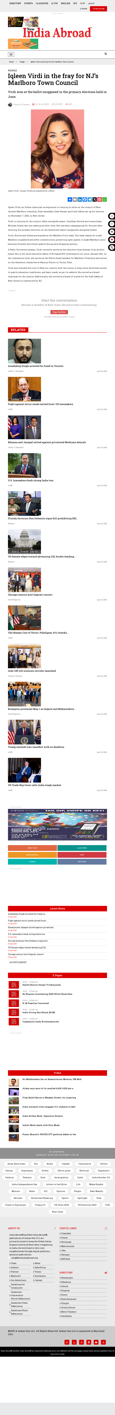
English (65, 3)
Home (13, 62)
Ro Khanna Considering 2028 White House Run (47, 1043)
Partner (15, 1321)
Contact (38, 1329)
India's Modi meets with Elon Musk (41, 1174)
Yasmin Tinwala (19, 105)
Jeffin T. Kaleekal (16, 420)
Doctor (64, 1344)
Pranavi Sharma (15, 725)
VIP (54, 3)
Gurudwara (66, 1365)
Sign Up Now (59, 361)
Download (33, 1031)
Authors (15, 1317)
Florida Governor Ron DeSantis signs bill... (28, 990)
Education (66, 1331)
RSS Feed (65, 1308)
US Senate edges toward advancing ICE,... (27, 997)
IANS (10, 459)
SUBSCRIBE (98, 8)
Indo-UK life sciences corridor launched (32, 720)
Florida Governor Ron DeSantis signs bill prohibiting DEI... (43, 567)
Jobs (82, 904)
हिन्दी (75, 3)
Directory (15, 3)
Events (28, 3)
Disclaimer (40, 1325)
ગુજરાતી (91, 3)
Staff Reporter (14, 649)
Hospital (65, 1340)
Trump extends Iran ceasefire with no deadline (36, 796)
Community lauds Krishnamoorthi (40, 1071)
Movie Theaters (68, 1361)
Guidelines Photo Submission (19, 1361)
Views (24, 1031)
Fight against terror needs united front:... (28, 970)
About (37, 1312)
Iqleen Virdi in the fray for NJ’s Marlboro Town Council (52, 62)
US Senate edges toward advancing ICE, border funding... (42, 605)
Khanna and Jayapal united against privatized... (31, 977)
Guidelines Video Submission (19, 1354)
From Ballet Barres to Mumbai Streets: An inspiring (49, 1147)
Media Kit (16, 1325)
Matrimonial (32, 904)
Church (64, 1335)
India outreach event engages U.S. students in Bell (48, 1156)
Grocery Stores (68, 1357)
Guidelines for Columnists (18, 1335)
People (24, 62)
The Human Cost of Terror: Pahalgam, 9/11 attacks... (38, 682)
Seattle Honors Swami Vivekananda (41, 1034)
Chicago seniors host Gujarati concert (30, 644)
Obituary (82, 911)
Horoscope (66, 1291)
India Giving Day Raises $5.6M (38, 1061)
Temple (65, 1352)
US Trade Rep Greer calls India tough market (34, 834)
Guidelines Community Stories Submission (20, 1344)
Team (14, 1312)
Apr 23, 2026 (102, 420)
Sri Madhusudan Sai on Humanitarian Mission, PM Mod (51, 1128)
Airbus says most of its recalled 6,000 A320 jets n (47, 1137)
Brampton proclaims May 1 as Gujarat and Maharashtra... (42, 758)
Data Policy (40, 1317)
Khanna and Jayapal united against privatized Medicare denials (47, 491)
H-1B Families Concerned (35, 1052)
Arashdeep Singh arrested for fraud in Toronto (35, 415)
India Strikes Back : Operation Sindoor (42, 1165)
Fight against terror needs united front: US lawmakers (40, 453)
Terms (38, 1321)
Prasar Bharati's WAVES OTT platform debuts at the (49, 1183)
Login (83, 8)
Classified (42, 3)
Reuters (11, 573)
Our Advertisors (18, 1329)
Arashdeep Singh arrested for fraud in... (27, 963)
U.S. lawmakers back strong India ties (30, 529)
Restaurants (67, 1327)
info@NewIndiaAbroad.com (24, 1307)
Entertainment (68, 1348)
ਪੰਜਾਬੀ (82, 3)
